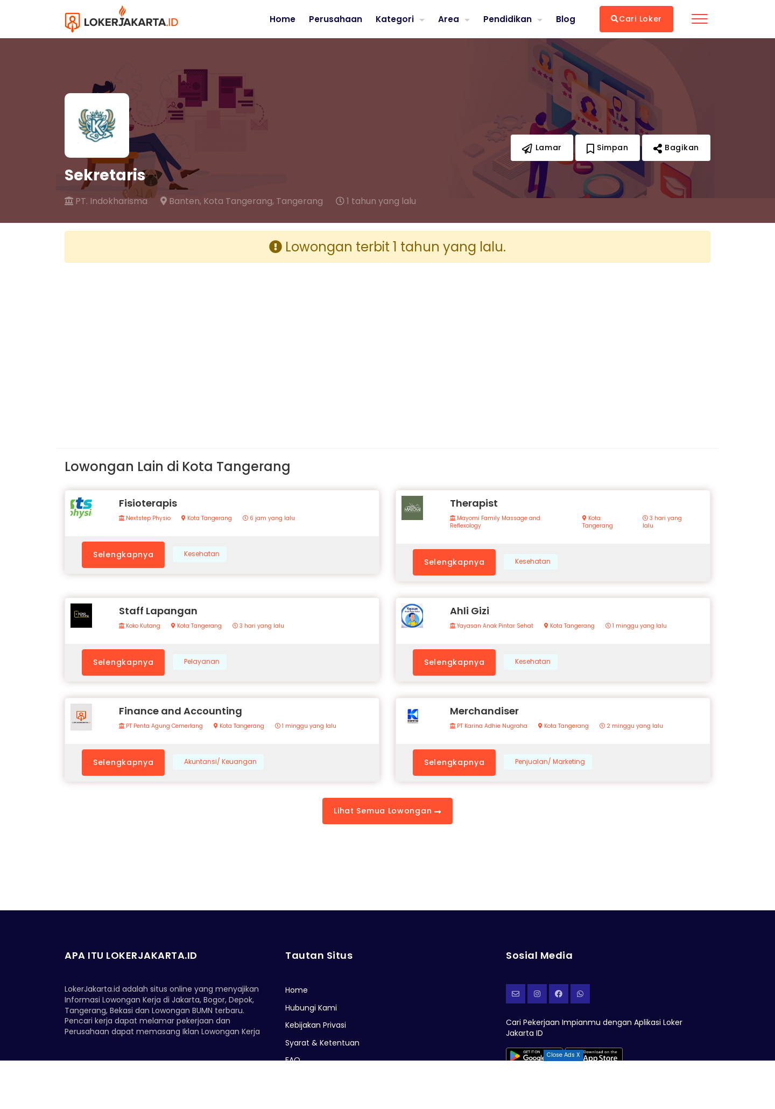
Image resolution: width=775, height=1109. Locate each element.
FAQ (292, 1060)
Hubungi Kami (311, 1007)
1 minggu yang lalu (636, 626)
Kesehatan (202, 554)
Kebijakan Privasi (315, 1025)
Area (448, 18)
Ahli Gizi (469, 610)
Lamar (542, 147)
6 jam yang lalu (269, 518)
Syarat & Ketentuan (322, 1042)
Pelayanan (202, 661)
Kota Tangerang (206, 518)
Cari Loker (636, 18)
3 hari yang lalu (662, 522)
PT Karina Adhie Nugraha (488, 726)
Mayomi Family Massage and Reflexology (495, 522)
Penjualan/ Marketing (550, 761)
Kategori (394, 18)
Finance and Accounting (180, 711)
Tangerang (299, 201)
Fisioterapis (148, 503)
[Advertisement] (222, 346)
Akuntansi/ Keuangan (220, 761)
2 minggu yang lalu (631, 726)
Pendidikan (507, 18)
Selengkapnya (123, 554)
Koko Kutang (139, 626)
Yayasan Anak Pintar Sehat (491, 626)
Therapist (474, 503)
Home (282, 19)
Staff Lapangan (158, 610)
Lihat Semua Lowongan (387, 810)
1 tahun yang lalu (376, 201)
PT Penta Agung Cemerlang (161, 726)
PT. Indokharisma (106, 201)
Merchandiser (484, 711)
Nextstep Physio (145, 518)
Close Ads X (563, 1055)
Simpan (608, 147)
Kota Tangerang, (238, 201)
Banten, (180, 201)
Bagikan (676, 147)
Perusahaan (335, 19)
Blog (565, 19)
